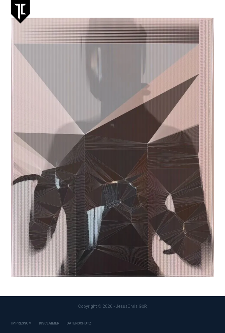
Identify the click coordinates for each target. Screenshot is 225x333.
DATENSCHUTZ (79, 323)
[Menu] (211, 11)
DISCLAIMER (49, 323)
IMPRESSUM (21, 323)
